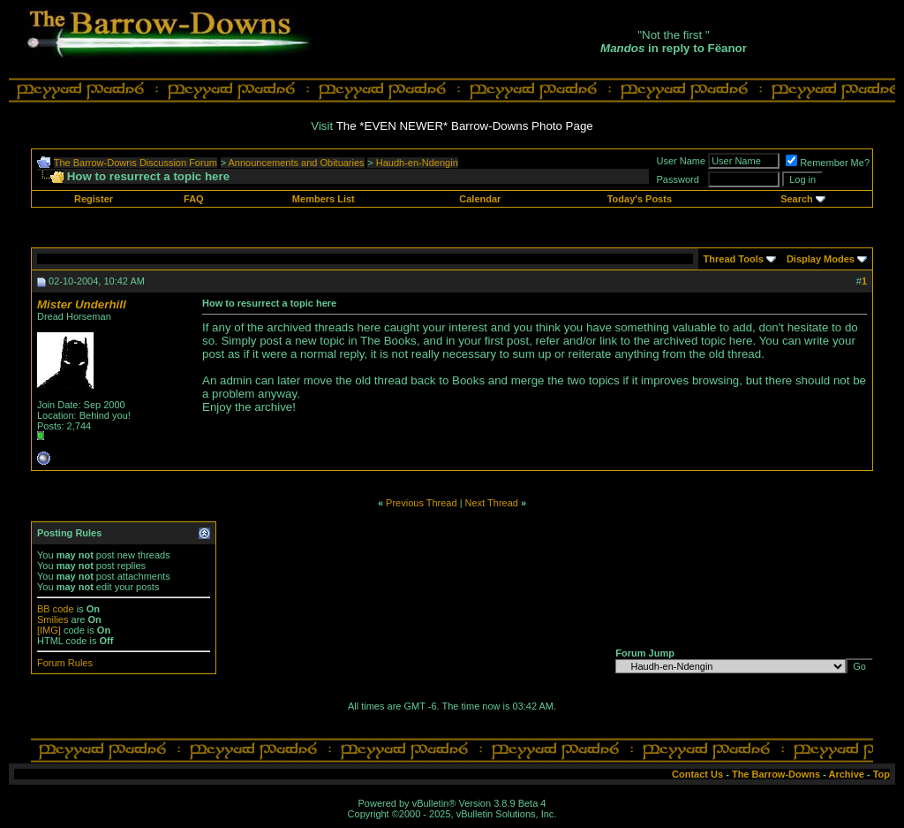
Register (93, 199)
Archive (846, 774)
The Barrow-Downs (776, 774)
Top (881, 774)
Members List (323, 199)
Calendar (480, 199)
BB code (55, 609)
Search (796, 199)
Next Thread (491, 503)
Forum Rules (65, 662)
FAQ (194, 199)
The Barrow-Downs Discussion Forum (135, 162)
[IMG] (49, 630)
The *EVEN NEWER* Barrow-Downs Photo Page (464, 126)
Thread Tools (734, 259)
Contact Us (697, 774)
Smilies (52, 619)
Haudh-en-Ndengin (417, 162)
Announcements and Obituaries (297, 162)
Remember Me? (828, 162)
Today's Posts (639, 199)
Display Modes (821, 259)
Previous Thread (421, 503)
